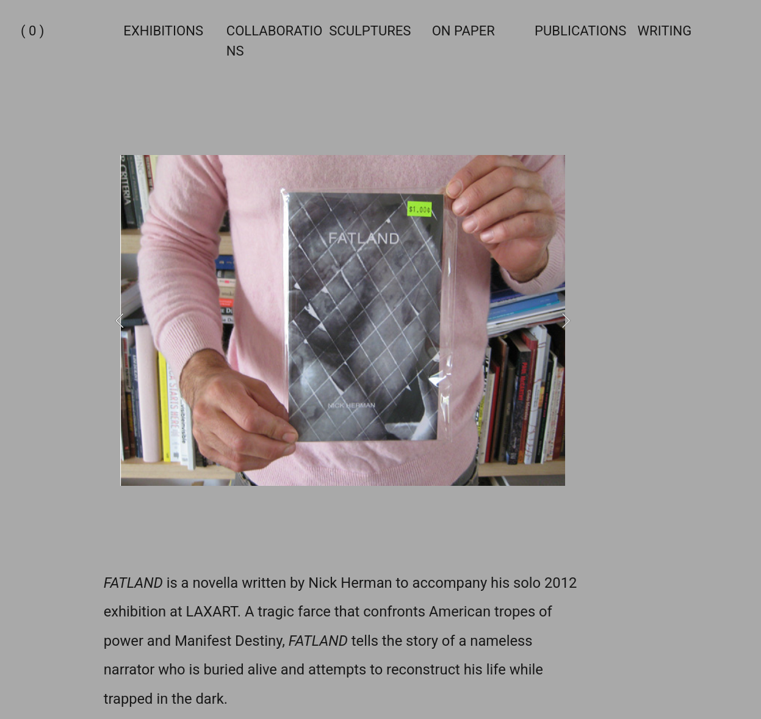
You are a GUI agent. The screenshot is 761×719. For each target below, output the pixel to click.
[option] (343, 320)
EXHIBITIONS (163, 30)
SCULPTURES (370, 30)
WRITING (665, 30)
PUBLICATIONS (580, 30)
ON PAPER (463, 30)
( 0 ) (33, 30)
